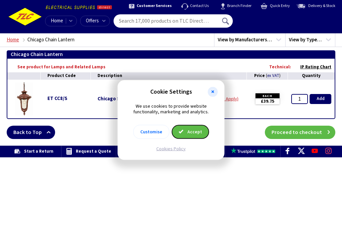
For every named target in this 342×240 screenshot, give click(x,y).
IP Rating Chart (312, 67)
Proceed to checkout (303, 132)
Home (57, 20)
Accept (190, 131)
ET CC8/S (57, 98)
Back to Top (34, 132)
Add (321, 98)
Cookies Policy (171, 148)
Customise (151, 131)
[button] (213, 92)
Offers (96, 20)
